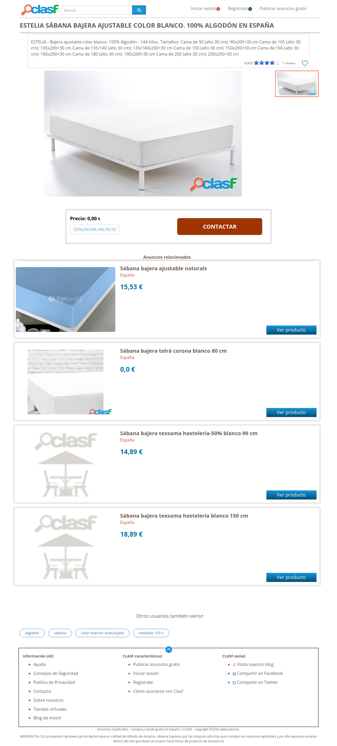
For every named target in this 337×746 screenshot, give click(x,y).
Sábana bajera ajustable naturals (163, 268)
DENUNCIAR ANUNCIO (94, 229)
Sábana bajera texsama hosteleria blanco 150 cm (184, 515)
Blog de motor (47, 718)
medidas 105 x (151, 632)
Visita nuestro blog (253, 664)
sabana (60, 632)
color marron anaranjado (102, 632)
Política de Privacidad (54, 682)
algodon (32, 632)
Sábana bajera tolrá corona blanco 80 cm (173, 350)
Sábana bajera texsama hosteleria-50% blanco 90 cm (189, 433)
